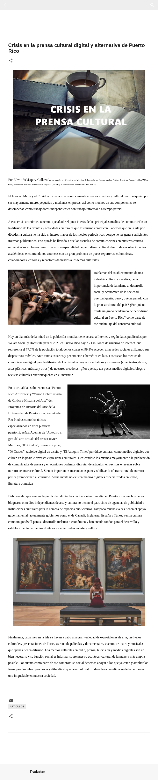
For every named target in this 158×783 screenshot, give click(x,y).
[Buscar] (17, 5)
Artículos (17, 706)
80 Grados (30, 445)
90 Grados (16, 451)
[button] (10, 61)
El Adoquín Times (76, 451)
